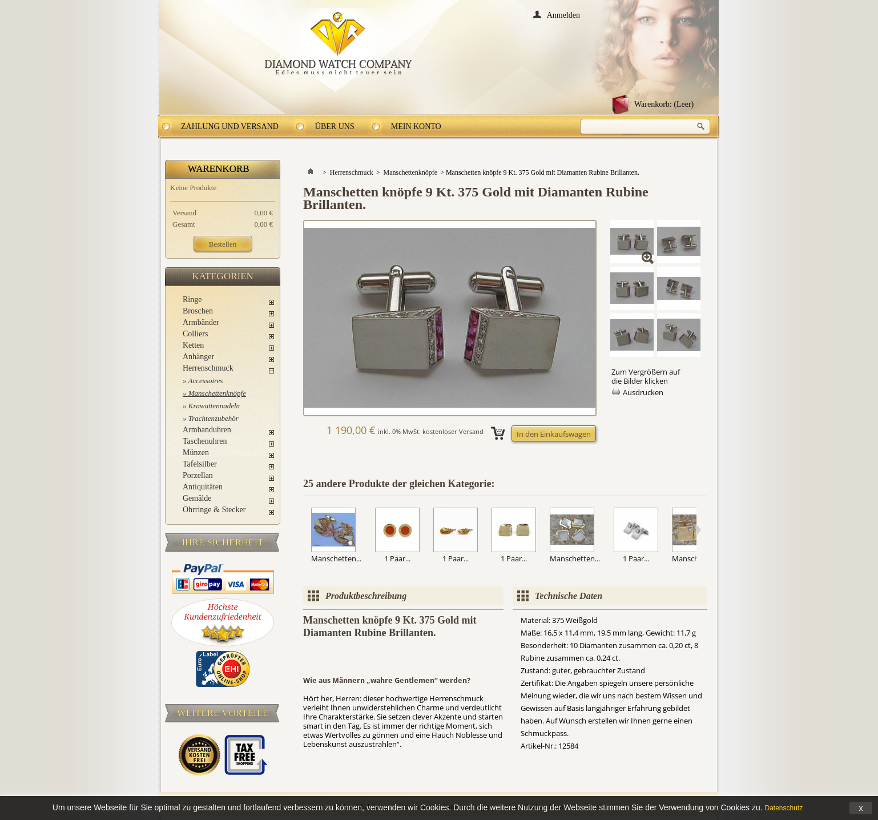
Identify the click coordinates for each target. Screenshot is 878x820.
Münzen (196, 452)
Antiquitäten (203, 487)
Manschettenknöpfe (217, 393)
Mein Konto (416, 126)
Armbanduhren (207, 429)
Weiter (699, 530)
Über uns (335, 126)
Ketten (193, 345)
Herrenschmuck (208, 368)
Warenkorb (218, 168)
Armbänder (201, 322)
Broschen (198, 311)
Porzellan (198, 475)
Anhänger (198, 356)
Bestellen (222, 244)
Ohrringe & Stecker (214, 509)
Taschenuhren (205, 441)
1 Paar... (397, 558)
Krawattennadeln (214, 405)
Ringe (192, 299)
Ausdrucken (643, 392)
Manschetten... (336, 558)
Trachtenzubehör (213, 418)
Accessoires (205, 380)
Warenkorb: (664, 104)
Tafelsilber (200, 464)
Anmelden (563, 14)
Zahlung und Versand (230, 126)
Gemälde (197, 498)
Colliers (195, 333)
